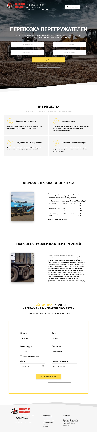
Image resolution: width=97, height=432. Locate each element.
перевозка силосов (46, 425)
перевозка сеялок (48, 422)
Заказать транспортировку (48, 375)
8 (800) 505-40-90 (34, 5)
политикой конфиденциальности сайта (48, 67)
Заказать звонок (72, 7)
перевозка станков (48, 419)
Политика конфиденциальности (24, 422)
